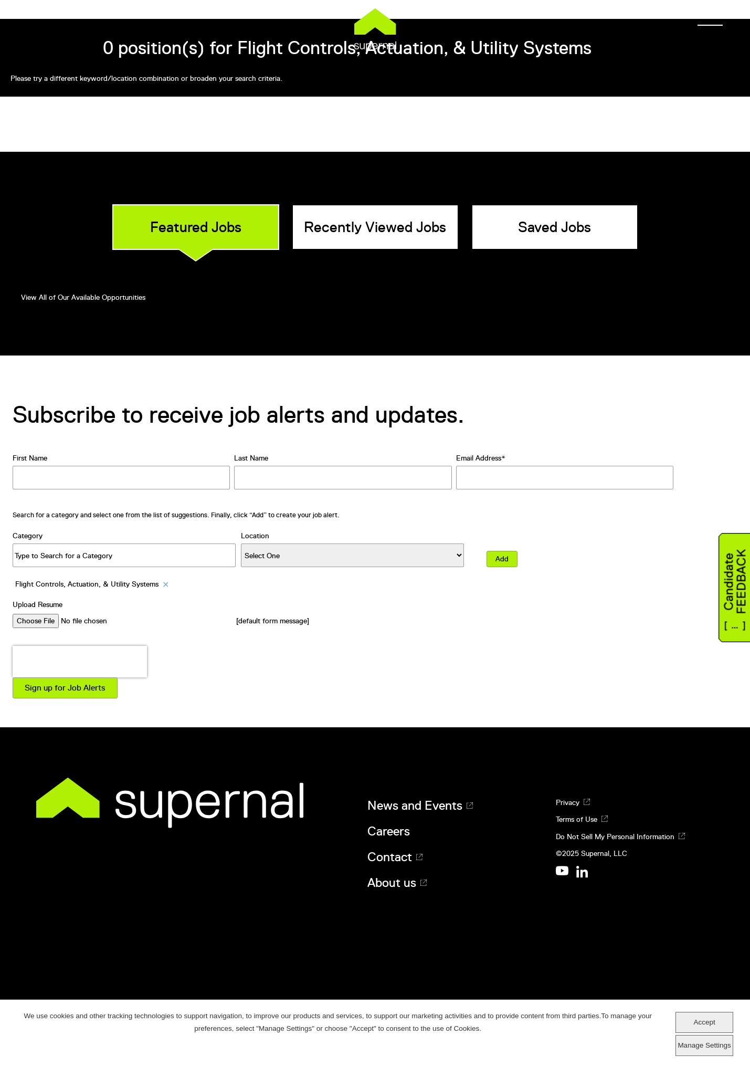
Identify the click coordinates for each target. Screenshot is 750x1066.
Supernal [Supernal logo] (375, 29)
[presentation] (80, 661)
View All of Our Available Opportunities (83, 297)
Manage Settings (704, 1045)
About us (391, 882)
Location (255, 535)
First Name (30, 458)
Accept (704, 1022)
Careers (388, 831)
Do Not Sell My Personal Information (615, 836)
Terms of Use (576, 819)
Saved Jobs (554, 227)
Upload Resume (37, 604)
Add (502, 559)
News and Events (414, 805)
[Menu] (707, 21)
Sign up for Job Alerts (65, 688)
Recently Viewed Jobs (375, 227)
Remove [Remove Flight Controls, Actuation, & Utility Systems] (166, 584)
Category (28, 535)
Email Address (478, 458)
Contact (389, 857)
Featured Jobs (195, 227)
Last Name (251, 458)
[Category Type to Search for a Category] (124, 555)
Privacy (567, 802)
